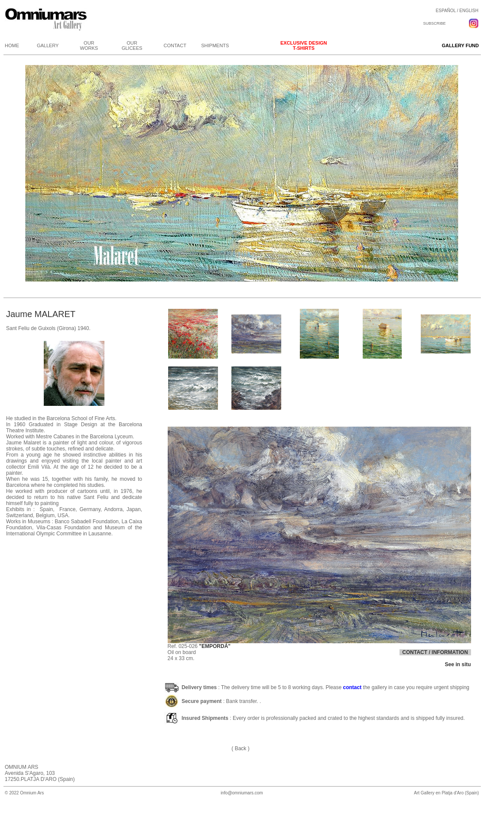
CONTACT (175, 45)
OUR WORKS (89, 45)
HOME (12, 45)
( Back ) (240, 748)
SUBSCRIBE (434, 23)
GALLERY (48, 45)
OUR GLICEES (132, 45)
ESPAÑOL (446, 10)
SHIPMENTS (215, 45)
